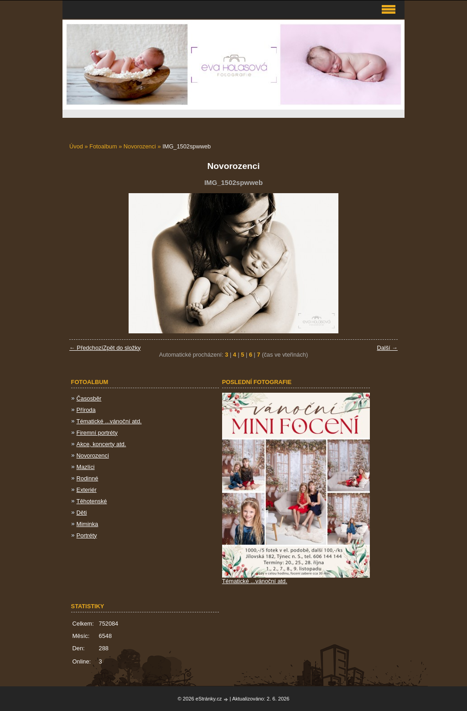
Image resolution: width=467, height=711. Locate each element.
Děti (82, 512)
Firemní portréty (97, 432)
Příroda (86, 409)
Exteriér (87, 489)
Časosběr (89, 398)
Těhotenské (92, 501)
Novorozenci (140, 146)
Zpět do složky (122, 347)
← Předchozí (86, 347)
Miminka (88, 524)
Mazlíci (86, 466)
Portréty (87, 535)
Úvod (76, 146)
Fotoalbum (103, 146)
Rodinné (88, 478)
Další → (387, 347)
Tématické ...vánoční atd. (109, 421)
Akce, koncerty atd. (101, 444)
